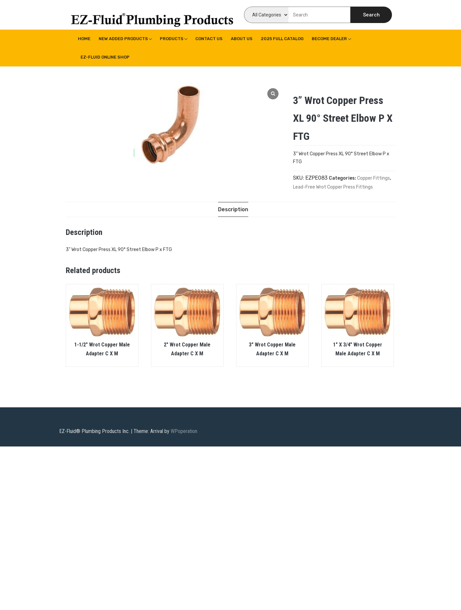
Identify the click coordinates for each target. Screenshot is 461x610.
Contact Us (209, 38)
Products (171, 38)
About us (242, 38)
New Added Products (123, 38)
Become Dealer (329, 38)
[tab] (233, 209)
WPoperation (184, 431)
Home (84, 38)
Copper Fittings (373, 178)
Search (371, 15)
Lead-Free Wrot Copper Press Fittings (333, 187)
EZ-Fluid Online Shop (105, 57)
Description (233, 209)
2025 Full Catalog (282, 38)
